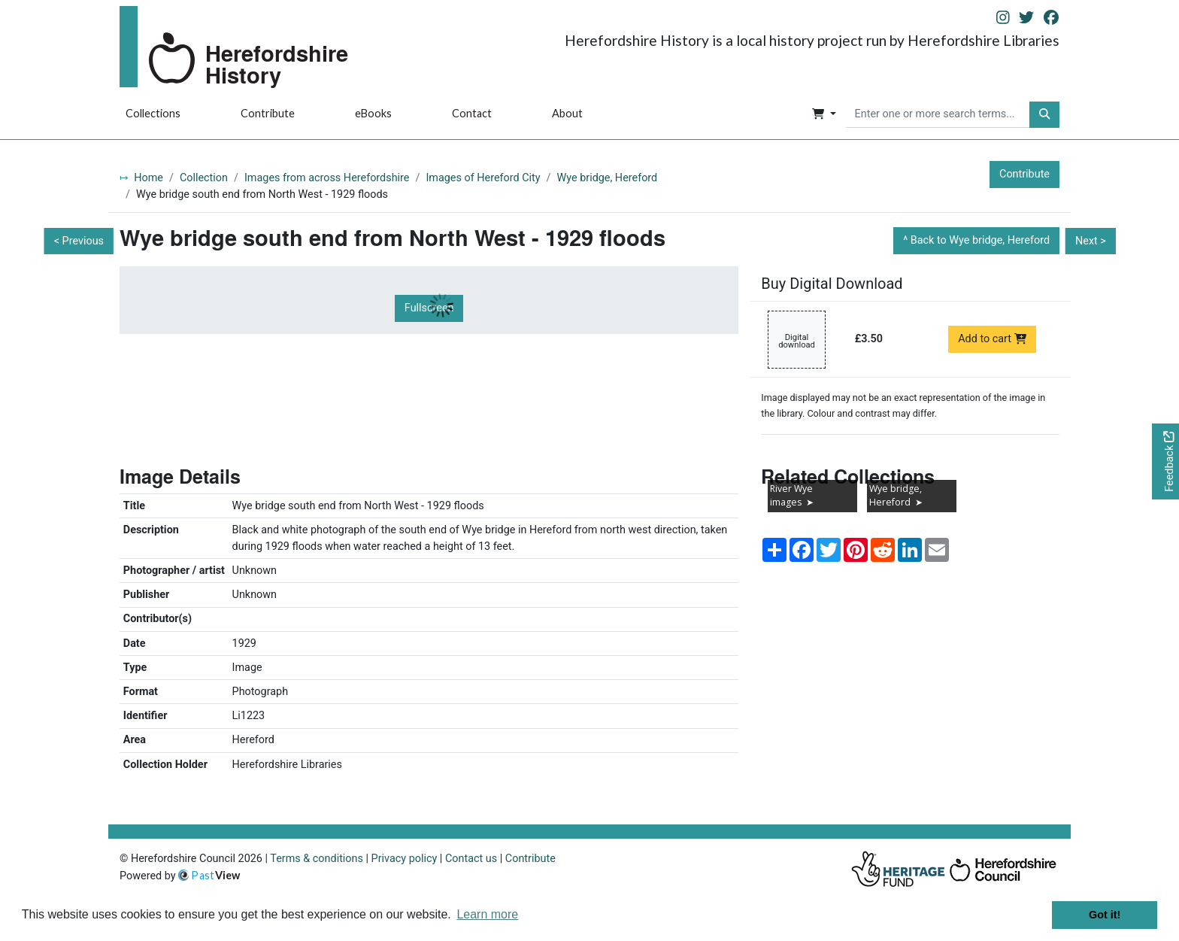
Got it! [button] (1104, 915)
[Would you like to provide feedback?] (1165, 461)
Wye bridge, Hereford (607, 178)
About (567, 113)
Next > (1090, 241)
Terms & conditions (316, 858)
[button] (823, 115)
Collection (204, 178)
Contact (472, 113)
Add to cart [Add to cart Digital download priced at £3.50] (992, 338)
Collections (153, 113)
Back (980, 240)
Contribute (268, 113)
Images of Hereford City (483, 178)
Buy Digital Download (831, 284)
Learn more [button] (487, 914)
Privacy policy (404, 858)
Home (148, 178)
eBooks (373, 113)
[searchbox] (938, 115)
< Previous (79, 241)
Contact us (471, 858)
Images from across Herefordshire (327, 178)
